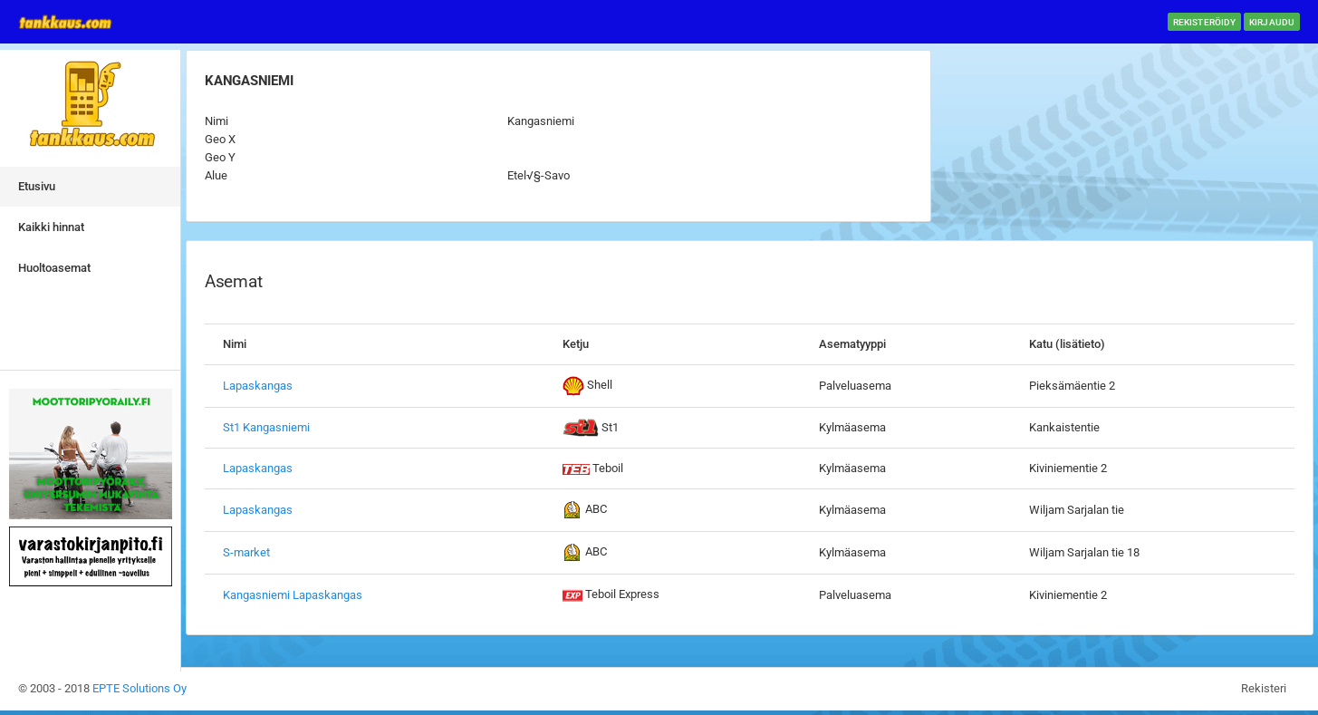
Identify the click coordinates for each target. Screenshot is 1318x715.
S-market (246, 552)
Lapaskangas (258, 385)
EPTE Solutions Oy (139, 688)
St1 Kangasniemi (266, 427)
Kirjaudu (1271, 22)
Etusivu (36, 186)
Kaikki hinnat (51, 227)
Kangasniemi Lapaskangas (292, 595)
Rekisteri (1263, 688)
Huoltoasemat (54, 268)
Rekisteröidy (1204, 22)
